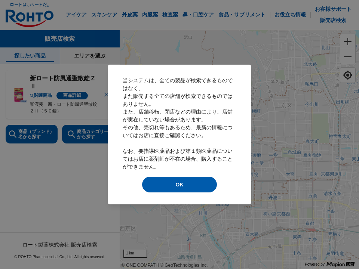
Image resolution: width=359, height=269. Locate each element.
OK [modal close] (180, 185)
